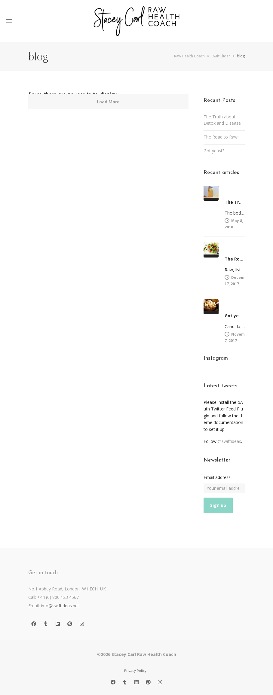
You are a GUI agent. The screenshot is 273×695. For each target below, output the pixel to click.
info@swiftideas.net (60, 605)
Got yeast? (214, 151)
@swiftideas (229, 441)
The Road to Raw (221, 137)
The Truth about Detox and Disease (222, 120)
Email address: (218, 477)
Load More (108, 102)
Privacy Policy (135, 670)
